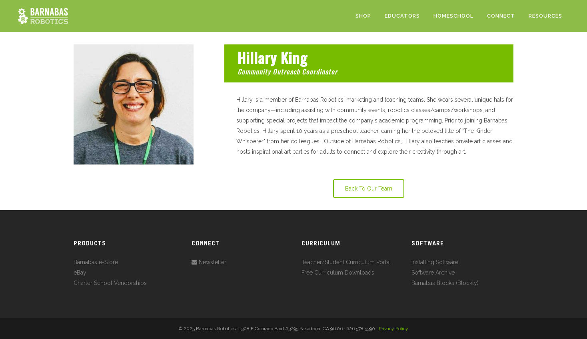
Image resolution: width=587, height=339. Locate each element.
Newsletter (209, 262)
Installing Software (434, 262)
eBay (80, 272)
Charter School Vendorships (110, 283)
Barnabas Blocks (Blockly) (445, 283)
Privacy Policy (393, 328)
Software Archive (433, 272)
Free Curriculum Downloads (337, 272)
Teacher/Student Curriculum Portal (346, 262)
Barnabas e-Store (96, 262)
